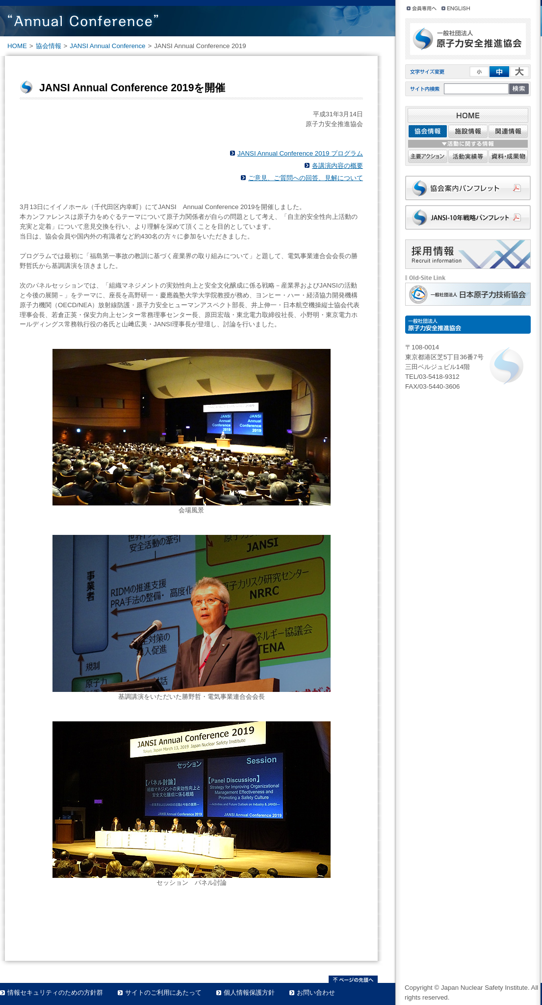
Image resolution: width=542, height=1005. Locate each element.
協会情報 (48, 46)
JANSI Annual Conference (107, 46)
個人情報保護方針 (249, 992)
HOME (17, 46)
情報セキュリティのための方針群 (55, 992)
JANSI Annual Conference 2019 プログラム (300, 153)
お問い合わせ (316, 992)
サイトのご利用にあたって (163, 992)
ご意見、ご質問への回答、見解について (305, 178)
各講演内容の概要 (337, 165)
